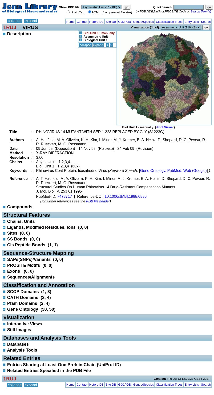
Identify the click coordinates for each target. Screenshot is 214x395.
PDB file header (98, 201)
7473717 (64, 196)
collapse (15, 21)
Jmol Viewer (165, 127)
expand (31, 21)
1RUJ (9, 27)
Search (206, 21)
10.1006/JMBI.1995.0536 (126, 196)
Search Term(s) (200, 11)
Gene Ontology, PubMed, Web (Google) (173, 171)
